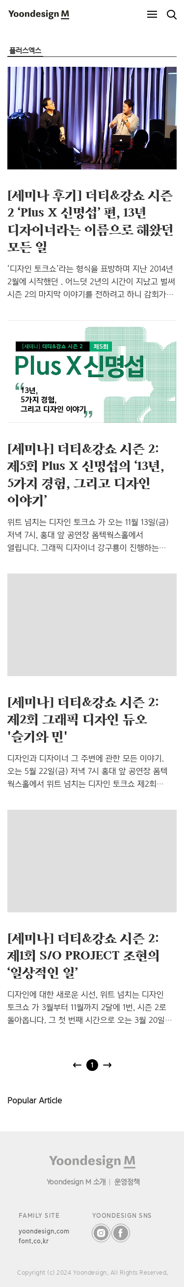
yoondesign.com (44, 1231)
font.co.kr (34, 1241)
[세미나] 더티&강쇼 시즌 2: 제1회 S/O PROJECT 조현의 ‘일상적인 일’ (83, 955)
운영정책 (127, 1181)
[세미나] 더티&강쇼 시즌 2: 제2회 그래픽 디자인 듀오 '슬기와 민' (83, 718)
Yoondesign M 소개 (76, 1181)
